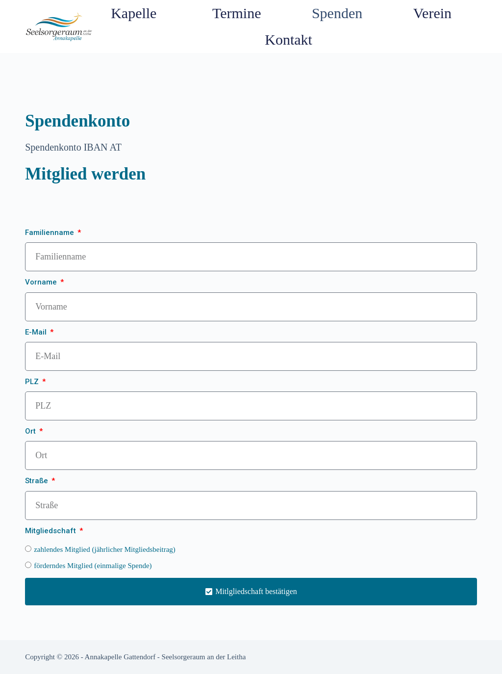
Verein (432, 13)
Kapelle (136, 13)
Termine (236, 13)
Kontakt (288, 39)
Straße (37, 480)
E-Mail (37, 332)
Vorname (42, 282)
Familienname (50, 232)
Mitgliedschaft (51, 530)
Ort (31, 431)
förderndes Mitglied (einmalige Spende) (92, 566)
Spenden (337, 13)
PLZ (33, 381)
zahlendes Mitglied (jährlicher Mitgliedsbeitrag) (105, 549)
